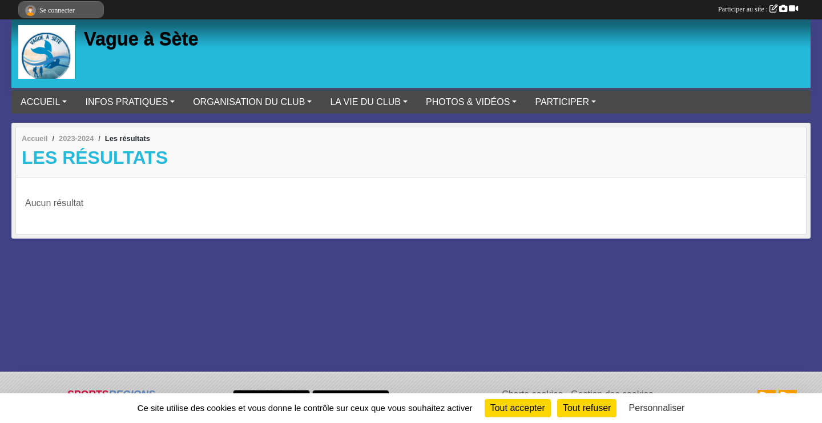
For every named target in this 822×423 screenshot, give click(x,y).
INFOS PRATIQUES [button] (126, 102)
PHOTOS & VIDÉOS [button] (468, 102)
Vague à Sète (141, 39)
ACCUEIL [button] (40, 102)
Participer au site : (758, 9)
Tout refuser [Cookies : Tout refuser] (587, 408)
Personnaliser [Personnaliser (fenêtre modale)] (657, 408)
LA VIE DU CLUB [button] (365, 102)
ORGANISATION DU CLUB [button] (249, 102)
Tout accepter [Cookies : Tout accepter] (517, 408)
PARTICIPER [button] (562, 102)
